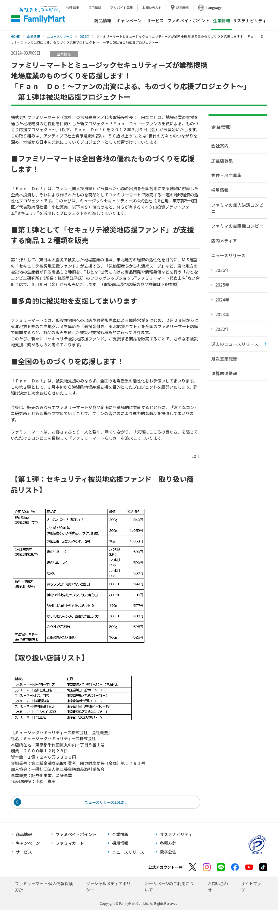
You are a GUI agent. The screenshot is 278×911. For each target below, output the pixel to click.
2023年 (222, 314)
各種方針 (168, 844)
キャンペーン (129, 20)
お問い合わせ (152, 7)
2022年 (222, 329)
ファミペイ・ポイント (188, 20)
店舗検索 (182, 7)
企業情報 (33, 36)
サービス (155, 20)
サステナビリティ (250, 20)
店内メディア (224, 240)
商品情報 (102, 20)
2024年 (222, 300)
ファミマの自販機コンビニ (237, 226)
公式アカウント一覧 (165, 868)
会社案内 (220, 146)
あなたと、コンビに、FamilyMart (38, 15)
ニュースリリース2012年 (106, 802)
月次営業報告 (224, 359)
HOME (15, 36)
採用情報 (94, 7)
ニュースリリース (59, 36)
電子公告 (168, 853)
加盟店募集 (222, 161)
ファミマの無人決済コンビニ (237, 208)
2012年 (84, 36)
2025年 (222, 285)
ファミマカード (70, 844)
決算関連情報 (224, 373)
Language (214, 7)
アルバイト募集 (121, 7)
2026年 (222, 270)
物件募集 (72, 7)
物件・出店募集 (226, 175)
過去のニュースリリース (234, 344)
